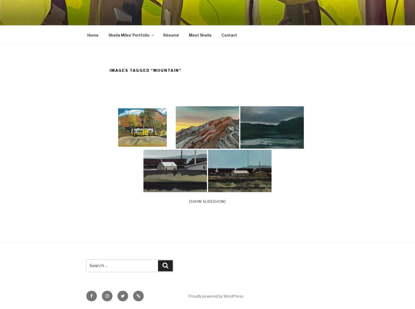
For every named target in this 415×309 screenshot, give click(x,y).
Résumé (171, 35)
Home (92, 35)
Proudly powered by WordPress (215, 296)
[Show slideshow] (207, 201)
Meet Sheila (200, 35)
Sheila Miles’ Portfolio (132, 35)
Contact (229, 35)
